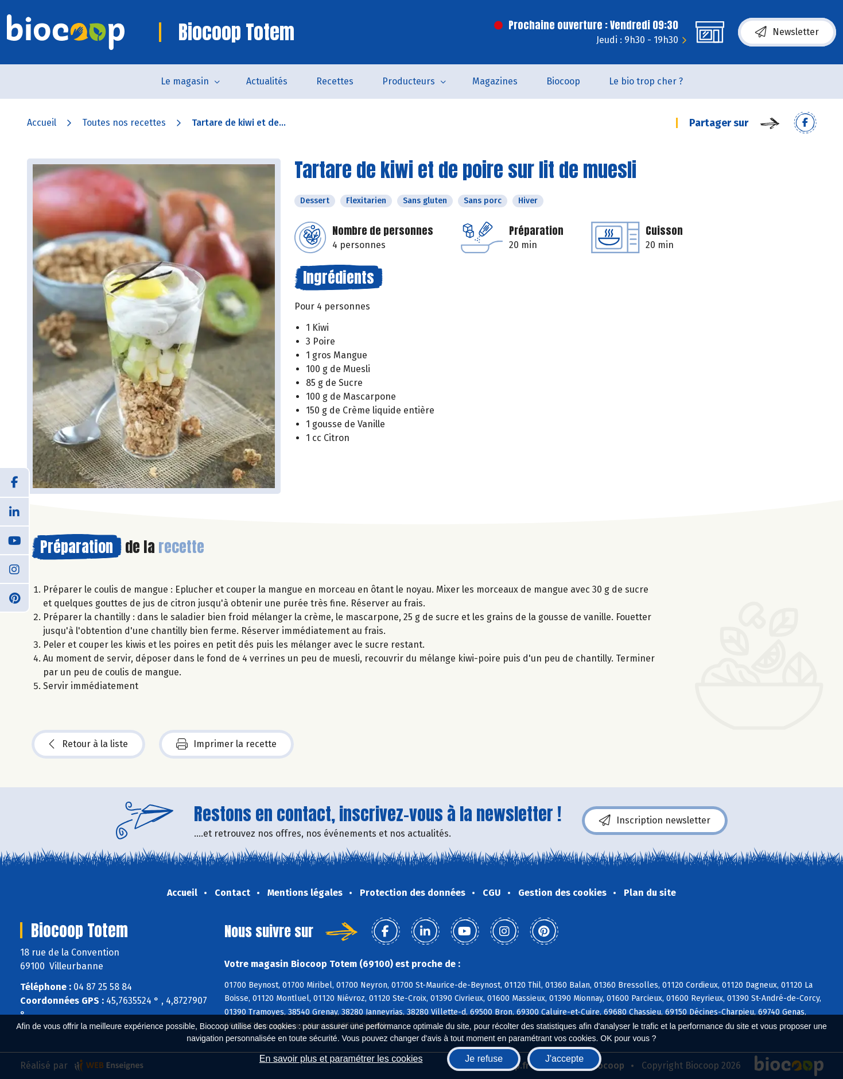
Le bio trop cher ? (646, 81)
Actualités (267, 81)
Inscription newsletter (654, 820)
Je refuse (484, 1058)
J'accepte (564, 1058)
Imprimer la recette (226, 744)
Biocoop (563, 81)
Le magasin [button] (185, 81)
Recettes (334, 81)
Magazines (495, 81)
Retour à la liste (88, 744)
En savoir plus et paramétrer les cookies (341, 1058)
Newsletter (787, 32)
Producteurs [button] (408, 81)
